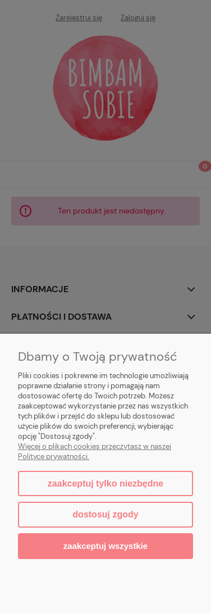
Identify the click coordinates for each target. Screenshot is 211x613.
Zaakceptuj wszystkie (105, 546)
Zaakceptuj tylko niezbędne (105, 483)
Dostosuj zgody (105, 514)
